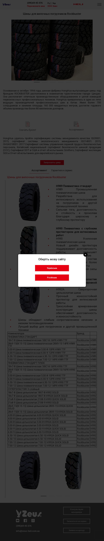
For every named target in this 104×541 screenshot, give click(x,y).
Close (85, 255)
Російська (52, 278)
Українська (52, 268)
